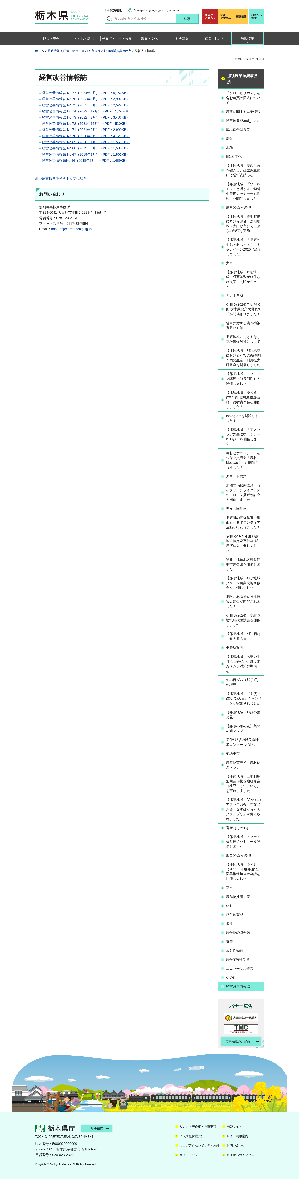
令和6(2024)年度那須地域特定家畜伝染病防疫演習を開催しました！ (243, 543)
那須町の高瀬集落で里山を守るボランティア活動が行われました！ (243, 522)
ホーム (39, 51)
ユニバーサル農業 (239, 968)
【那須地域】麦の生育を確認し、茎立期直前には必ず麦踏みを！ (243, 170)
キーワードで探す (109, 18)
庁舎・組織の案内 (75, 51)
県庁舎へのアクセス (240, 1155)
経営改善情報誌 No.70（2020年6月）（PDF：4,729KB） (86, 136)
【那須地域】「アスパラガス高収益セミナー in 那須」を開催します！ (243, 437)
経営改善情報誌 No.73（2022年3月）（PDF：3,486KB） (86, 117)
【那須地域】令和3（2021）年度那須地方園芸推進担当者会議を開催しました (243, 872)
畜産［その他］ (238, 828)
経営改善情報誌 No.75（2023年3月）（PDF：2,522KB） (86, 105)
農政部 (95, 51)
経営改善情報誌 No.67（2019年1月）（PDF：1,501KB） (86, 154)
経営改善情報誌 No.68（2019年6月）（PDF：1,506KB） (86, 148)
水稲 (229, 148)
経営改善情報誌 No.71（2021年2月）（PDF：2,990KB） (86, 130)
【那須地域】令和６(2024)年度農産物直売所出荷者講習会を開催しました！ (243, 400)
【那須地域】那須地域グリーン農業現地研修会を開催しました (243, 583)
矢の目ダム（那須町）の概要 (243, 682)
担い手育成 (234, 295)
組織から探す (256, 17)
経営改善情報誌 (238, 986)
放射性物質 (234, 951)
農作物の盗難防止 (239, 932)
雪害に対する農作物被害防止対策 (243, 325)
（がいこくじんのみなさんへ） (159, 10)
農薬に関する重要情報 (243, 112)
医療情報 (241, 16)
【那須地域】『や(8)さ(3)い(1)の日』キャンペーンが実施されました (244, 698)
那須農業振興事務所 (117, 51)
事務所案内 (234, 647)
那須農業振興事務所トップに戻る (61, 178)
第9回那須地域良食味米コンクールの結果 (242, 742)
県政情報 (54, 51)
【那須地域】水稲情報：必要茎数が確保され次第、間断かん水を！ (243, 279)
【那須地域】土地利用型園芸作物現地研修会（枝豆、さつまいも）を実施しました (243, 783)
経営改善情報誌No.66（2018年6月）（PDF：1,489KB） (85, 161)
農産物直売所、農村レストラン (243, 765)
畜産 (229, 942)
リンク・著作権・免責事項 (198, 1126)
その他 (231, 977)
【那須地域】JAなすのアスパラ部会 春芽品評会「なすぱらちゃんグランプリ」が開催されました (243, 809)
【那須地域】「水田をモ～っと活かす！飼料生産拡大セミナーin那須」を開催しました (243, 191)
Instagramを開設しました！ (242, 418)
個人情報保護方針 (192, 1136)
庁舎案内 (97, 1128)
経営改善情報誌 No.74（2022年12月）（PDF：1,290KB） (87, 111)
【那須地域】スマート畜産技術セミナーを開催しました (243, 841)
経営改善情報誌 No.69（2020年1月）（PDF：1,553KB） (86, 142)
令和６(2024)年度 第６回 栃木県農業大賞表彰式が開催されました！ (243, 309)
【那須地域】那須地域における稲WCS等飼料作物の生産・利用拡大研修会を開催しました (243, 358)
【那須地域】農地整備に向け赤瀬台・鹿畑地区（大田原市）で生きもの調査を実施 (243, 224)
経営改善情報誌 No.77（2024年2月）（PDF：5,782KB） (86, 93)
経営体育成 (234, 915)
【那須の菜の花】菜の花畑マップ (243, 728)
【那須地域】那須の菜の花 (243, 714)
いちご (231, 906)
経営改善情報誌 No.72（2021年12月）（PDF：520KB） (85, 124)
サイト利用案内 (237, 1136)
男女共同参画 (236, 509)
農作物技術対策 (238, 897)
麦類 (229, 138)
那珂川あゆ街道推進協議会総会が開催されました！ (243, 601)
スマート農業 (236, 476)
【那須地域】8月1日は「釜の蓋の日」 (243, 636)
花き (229, 888)
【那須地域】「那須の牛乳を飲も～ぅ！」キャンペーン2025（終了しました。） (243, 247)
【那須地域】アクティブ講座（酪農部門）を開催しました (243, 378)
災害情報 (226, 17)
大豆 (229, 263)
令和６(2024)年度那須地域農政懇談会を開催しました (243, 620)
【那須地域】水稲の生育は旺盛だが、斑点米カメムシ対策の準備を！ (243, 664)
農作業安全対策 (238, 960)
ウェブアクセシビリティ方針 (199, 1145)
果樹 (229, 924)
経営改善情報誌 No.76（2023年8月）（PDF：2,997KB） (86, 99)
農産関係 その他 (238, 207)
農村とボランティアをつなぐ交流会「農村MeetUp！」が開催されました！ (243, 460)
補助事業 (233, 753)
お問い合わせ (236, 1145)
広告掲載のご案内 (238, 1041)
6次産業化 (234, 157)
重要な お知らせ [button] (210, 17)
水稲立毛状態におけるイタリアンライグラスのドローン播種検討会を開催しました (243, 493)
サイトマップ (189, 1155)
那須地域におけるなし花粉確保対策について (243, 339)
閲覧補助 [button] (116, 10)
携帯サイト (234, 1126)
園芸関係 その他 (238, 855)
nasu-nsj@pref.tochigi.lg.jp (71, 229)
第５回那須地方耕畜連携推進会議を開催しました (243, 564)
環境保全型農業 (238, 129)
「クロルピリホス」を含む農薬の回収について (243, 97)
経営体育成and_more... (243, 121)
